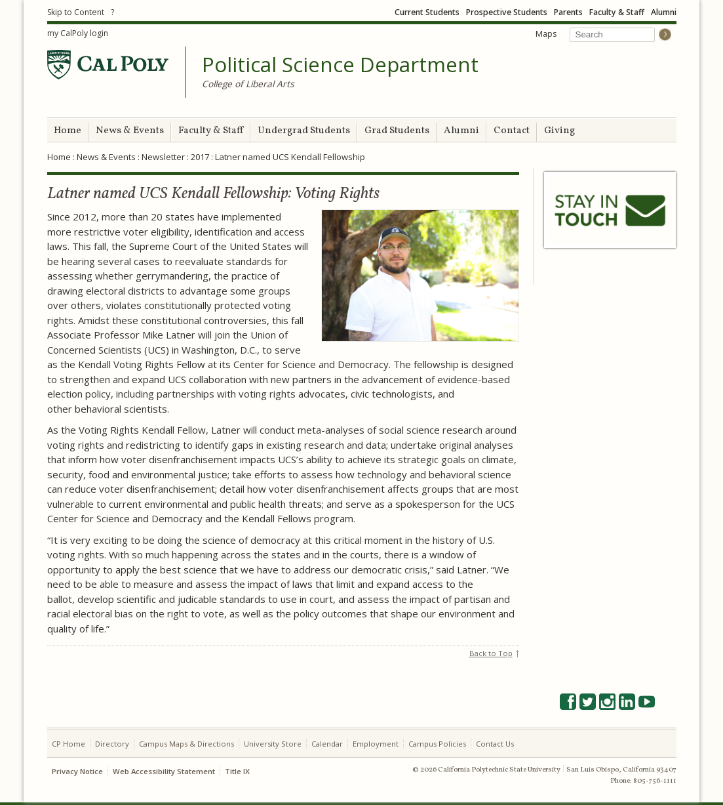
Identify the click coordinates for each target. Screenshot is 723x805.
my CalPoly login (77, 33)
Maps (546, 33)
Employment (376, 744)
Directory (112, 744)
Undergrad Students (304, 131)
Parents (568, 12)
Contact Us (495, 744)
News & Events (130, 131)
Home (67, 131)
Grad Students (396, 131)
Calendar (327, 744)
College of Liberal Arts (248, 83)
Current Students (427, 12)
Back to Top (491, 653)
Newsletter (163, 157)
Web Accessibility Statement (164, 771)
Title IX (237, 771)
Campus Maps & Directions (186, 744)
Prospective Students (506, 12)
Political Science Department (340, 64)
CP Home (68, 744)
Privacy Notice (77, 771)
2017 (200, 157)
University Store (273, 744)
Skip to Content (75, 12)
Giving (559, 131)
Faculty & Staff (616, 12)
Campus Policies (437, 744)
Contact (512, 131)
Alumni (663, 12)
